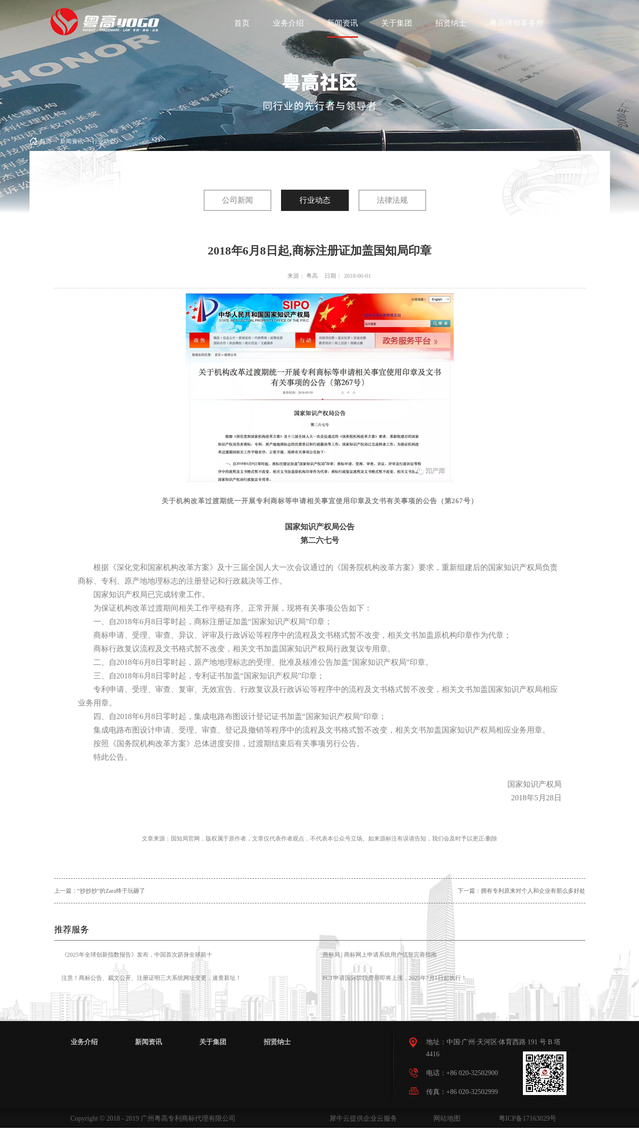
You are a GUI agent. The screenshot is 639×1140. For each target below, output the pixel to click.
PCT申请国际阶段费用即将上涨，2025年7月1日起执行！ (395, 978)
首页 (242, 23)
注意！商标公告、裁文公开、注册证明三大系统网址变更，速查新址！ (151, 978)
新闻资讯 (71, 141)
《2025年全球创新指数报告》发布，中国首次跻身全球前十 (136, 954)
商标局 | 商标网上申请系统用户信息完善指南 (380, 954)
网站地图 (445, 1118)
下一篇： (521, 890)
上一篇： (100, 890)
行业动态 (103, 141)
